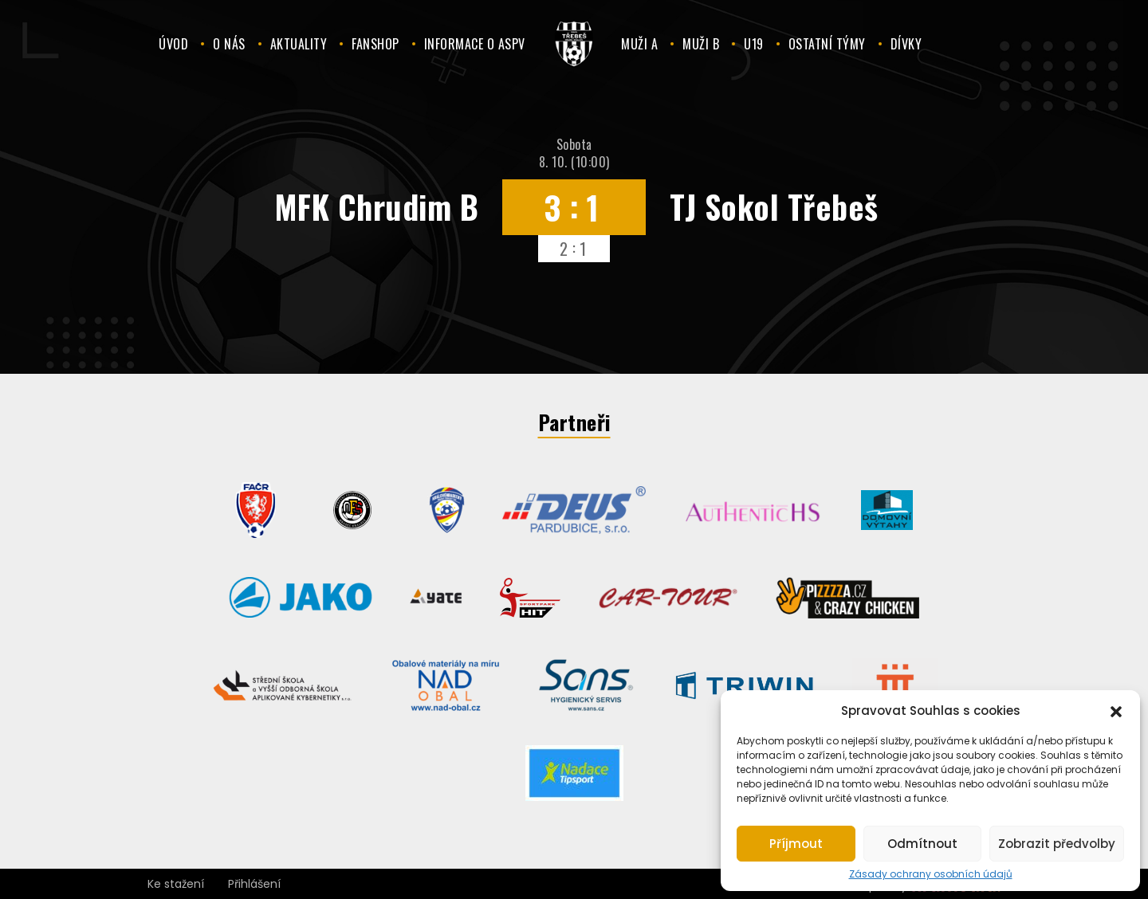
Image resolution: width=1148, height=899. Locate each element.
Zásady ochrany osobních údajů (930, 874)
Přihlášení (254, 883)
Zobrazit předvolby (1056, 843)
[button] (1116, 710)
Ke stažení (175, 883)
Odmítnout (922, 843)
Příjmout (796, 843)
